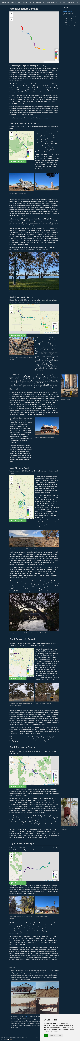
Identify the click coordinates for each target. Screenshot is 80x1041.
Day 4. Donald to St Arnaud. (70, 21)
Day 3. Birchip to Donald (69, 19)
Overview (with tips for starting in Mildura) (68, 10)
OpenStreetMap (51, 61)
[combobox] (77, 2)
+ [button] (11, 13)
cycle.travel (46, 118)
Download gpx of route (18, 161)
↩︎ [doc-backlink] (31, 1018)
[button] (40, 2)
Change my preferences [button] (55, 1035)
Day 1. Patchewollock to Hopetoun (69, 14)
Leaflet (45, 61)
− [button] (11, 16)
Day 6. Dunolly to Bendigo (69, 25)
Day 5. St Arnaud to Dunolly (69, 23)
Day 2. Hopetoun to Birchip (69, 17)
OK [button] (46, 1035)
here (27, 1016)
